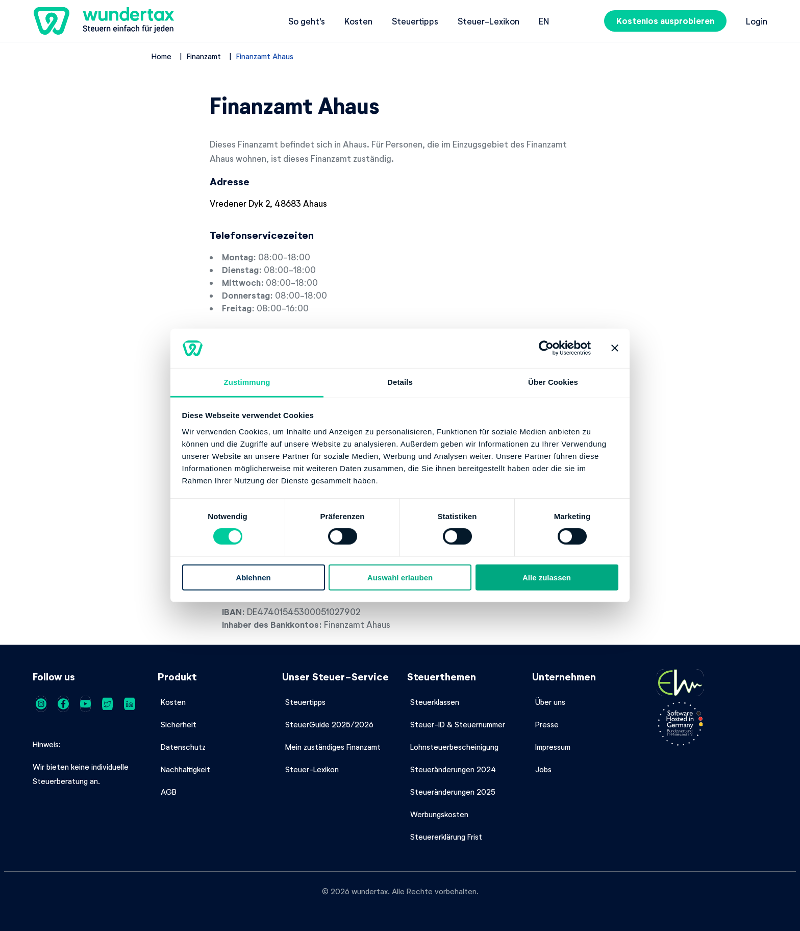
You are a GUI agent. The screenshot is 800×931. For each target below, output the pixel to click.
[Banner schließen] (614, 348)
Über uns (550, 701)
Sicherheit (178, 724)
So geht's (306, 21)
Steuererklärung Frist (446, 836)
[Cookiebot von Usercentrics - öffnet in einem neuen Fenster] (546, 348)
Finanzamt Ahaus (264, 56)
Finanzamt (204, 56)
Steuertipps (415, 21)
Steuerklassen (434, 701)
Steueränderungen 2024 (453, 769)
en (544, 21)
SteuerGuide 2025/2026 (329, 724)
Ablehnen (253, 577)
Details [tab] (400, 382)
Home (161, 56)
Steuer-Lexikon (488, 21)
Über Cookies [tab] (553, 382)
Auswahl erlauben (400, 577)
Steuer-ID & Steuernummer (457, 724)
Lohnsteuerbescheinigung (454, 746)
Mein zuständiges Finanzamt (333, 746)
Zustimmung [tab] (247, 382)
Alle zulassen (546, 577)
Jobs (543, 769)
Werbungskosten (439, 814)
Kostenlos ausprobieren (665, 20)
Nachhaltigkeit (185, 769)
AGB (169, 791)
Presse (547, 724)
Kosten (358, 21)
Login (756, 21)
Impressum (552, 746)
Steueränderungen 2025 (452, 791)
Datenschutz (183, 746)
